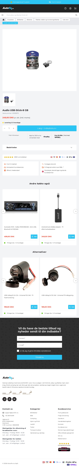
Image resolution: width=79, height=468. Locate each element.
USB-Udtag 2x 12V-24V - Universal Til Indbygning (57, 295)
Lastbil (32, 424)
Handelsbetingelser (64, 421)
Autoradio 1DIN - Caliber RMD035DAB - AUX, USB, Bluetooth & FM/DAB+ (20, 228)
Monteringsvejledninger (66, 430)
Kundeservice (62, 427)
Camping (33, 418)
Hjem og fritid (35, 421)
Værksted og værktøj (37, 433)
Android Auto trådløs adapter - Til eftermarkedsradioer (52, 228)
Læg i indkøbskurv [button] (46, 128)
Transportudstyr (35, 430)
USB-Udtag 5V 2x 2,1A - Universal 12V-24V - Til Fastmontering (18, 296)
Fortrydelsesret (63, 412)
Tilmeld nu (39, 357)
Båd (31, 415)
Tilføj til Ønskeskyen (14, 135)
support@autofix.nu (11, 412)
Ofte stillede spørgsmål (66, 433)
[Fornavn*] (39, 338)
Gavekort (61, 418)
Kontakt (60, 424)
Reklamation (62, 438)
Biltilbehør (33, 412)
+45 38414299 (9, 415)
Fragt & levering (63, 415)
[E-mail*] (39, 345)
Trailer (32, 427)
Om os (60, 436)
